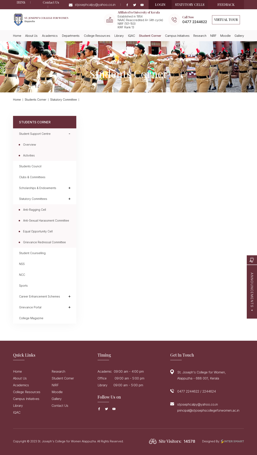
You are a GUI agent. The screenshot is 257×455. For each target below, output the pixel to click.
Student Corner (150, 36)
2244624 (209, 391)
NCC (22, 274)
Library (119, 36)
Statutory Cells (189, 4)
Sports (23, 285)
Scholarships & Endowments (37, 188)
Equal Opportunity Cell (38, 231)
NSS (22, 264)
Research (199, 36)
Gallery (239, 36)
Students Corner (35, 99)
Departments (71, 36)
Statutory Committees (33, 198)
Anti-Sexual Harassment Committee (46, 220)
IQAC (131, 36)
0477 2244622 (194, 22)
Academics (50, 36)
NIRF (213, 36)
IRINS (21, 2)
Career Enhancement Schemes (39, 296)
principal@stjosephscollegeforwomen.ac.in (208, 410)
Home (17, 36)
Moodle (225, 36)
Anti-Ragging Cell (34, 209)
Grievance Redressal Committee (44, 242)
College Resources (97, 36)
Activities (29, 155)
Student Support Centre (35, 133)
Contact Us (51, 2)
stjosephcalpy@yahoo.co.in (92, 5)
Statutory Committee (63, 99)
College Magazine (31, 318)
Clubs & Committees (32, 177)
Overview (29, 144)
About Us (31, 36)
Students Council (30, 166)
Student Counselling (32, 253)
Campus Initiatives (177, 36)
